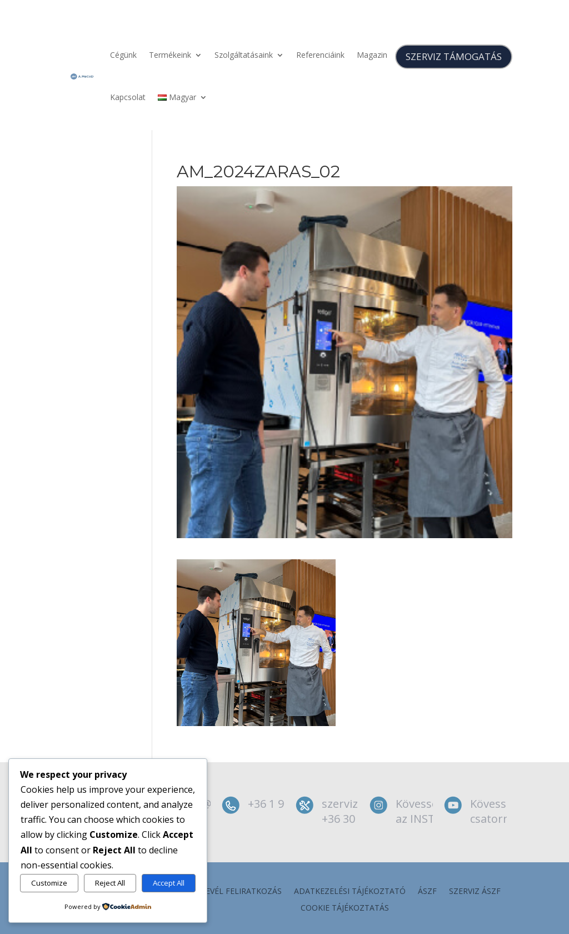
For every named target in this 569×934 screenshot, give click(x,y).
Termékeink (170, 54)
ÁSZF (427, 891)
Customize (49, 883)
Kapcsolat (128, 97)
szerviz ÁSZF (475, 891)
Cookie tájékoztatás (345, 908)
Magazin (372, 54)
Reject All (110, 883)
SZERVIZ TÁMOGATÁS (454, 56)
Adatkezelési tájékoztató (350, 891)
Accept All (168, 883)
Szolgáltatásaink (243, 54)
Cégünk (123, 54)
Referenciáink (320, 54)
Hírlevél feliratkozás (235, 891)
